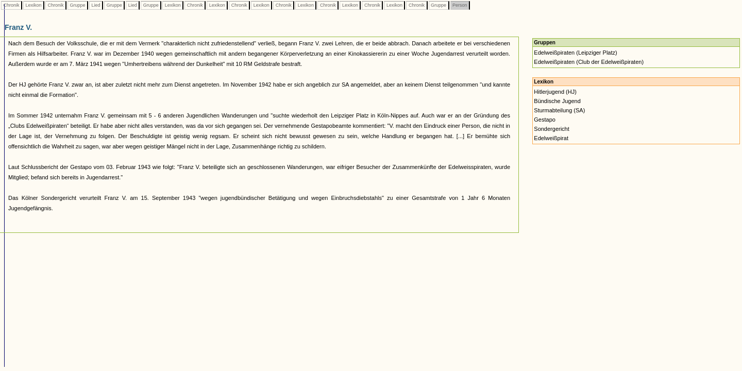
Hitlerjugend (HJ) (555, 92)
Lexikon (33, 5)
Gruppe (78, 5)
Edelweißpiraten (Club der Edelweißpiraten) (589, 62)
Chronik (11, 5)
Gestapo (544, 119)
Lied (96, 5)
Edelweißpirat (551, 138)
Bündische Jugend (557, 101)
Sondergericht (551, 129)
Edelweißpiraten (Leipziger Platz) (575, 52)
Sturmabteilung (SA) (559, 110)
